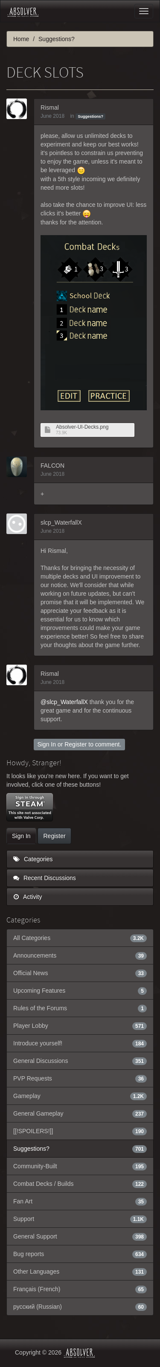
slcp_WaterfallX (61, 522)
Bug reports (80, 1254)
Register (75, 744)
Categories (33, 859)
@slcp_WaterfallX (64, 701)
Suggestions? (90, 116)
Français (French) (80, 1289)
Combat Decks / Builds (80, 1183)
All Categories (80, 938)
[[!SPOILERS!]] (80, 1131)
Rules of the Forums (80, 1008)
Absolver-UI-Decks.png (82, 427)
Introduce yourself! (80, 1043)
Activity (27, 896)
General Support (80, 1236)
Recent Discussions (44, 878)
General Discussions (80, 1061)
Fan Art (80, 1201)
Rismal (50, 107)
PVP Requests (80, 1078)
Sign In (46, 744)
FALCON (52, 465)
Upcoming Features (80, 990)
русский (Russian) (80, 1306)
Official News (80, 973)
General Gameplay (80, 1113)
